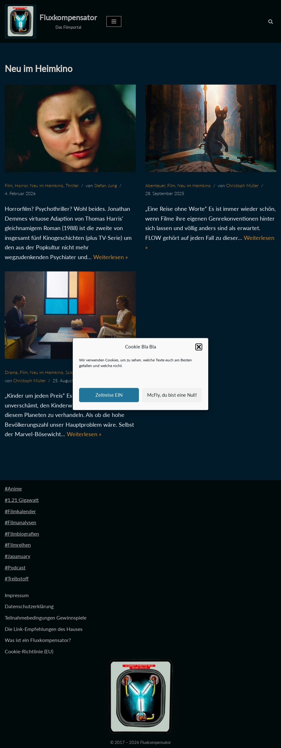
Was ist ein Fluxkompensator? (38, 640)
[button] (199, 347)
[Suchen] (270, 21)
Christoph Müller (242, 185)
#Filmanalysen (20, 522)
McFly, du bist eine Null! (172, 395)
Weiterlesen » (110, 256)
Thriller (72, 185)
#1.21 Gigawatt (22, 500)
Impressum (17, 595)
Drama (11, 372)
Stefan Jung (105, 185)
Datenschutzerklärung (29, 606)
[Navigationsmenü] (113, 21)
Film (9, 185)
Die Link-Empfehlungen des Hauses (44, 629)
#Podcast (15, 567)
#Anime (13, 488)
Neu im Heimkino (46, 185)
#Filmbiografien (22, 534)
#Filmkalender (20, 511)
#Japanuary (17, 556)
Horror (21, 185)
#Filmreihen (18, 545)
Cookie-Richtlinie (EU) (29, 651)
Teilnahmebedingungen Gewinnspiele (45, 617)
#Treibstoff (17, 578)
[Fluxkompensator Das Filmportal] (51, 21)
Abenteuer (155, 185)
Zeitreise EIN (109, 395)
